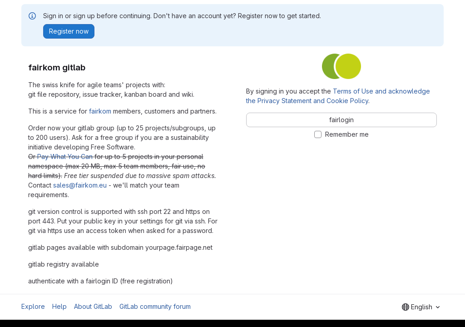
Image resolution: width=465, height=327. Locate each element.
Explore (33, 306)
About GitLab (93, 306)
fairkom (100, 111)
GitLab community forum (155, 306)
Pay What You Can (65, 156)
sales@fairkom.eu (80, 185)
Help (59, 306)
